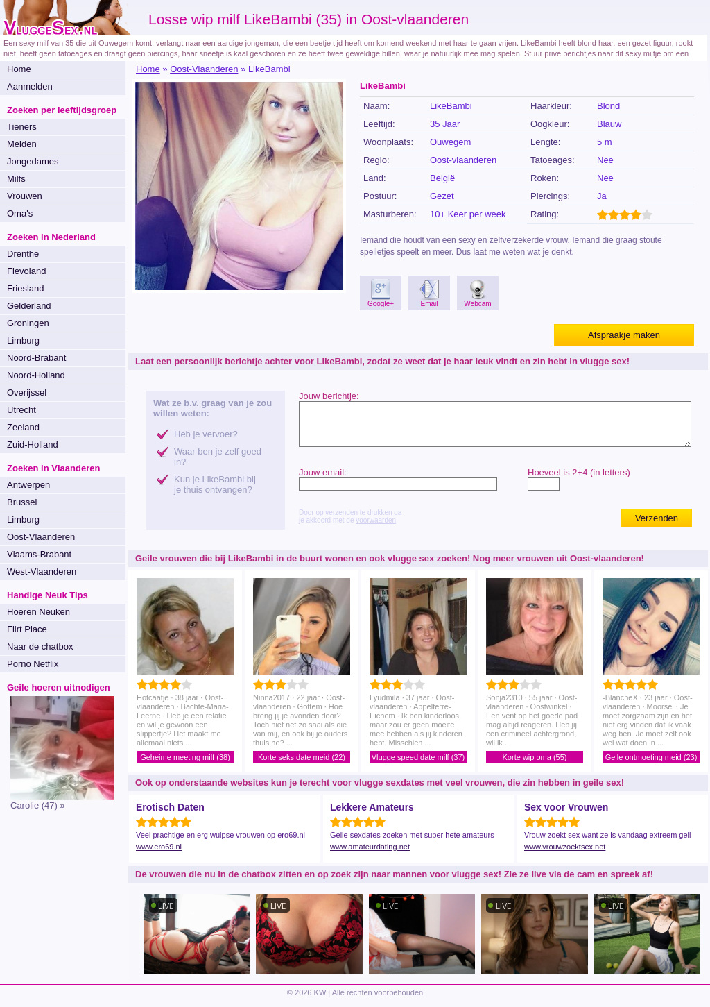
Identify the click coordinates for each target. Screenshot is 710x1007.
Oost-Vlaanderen (41, 537)
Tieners (22, 126)
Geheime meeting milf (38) (185, 757)
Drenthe (23, 253)
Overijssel (26, 392)
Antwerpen (28, 485)
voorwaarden (376, 520)
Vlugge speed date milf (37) (418, 757)
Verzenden (656, 518)
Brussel (22, 502)
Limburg (23, 340)
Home (19, 69)
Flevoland (26, 271)
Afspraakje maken (624, 335)
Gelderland (29, 306)
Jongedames (32, 161)
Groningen (28, 323)
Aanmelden (30, 86)
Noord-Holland (36, 375)
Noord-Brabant (36, 358)
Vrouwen (24, 196)
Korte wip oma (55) (535, 757)
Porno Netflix (32, 664)
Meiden (22, 144)
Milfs (16, 179)
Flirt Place (27, 629)
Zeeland (23, 427)
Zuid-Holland (32, 444)
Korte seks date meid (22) (301, 757)
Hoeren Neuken (38, 612)
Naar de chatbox (40, 646)
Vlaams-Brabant (39, 554)
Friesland (25, 288)
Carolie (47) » (37, 805)
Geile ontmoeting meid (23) (651, 757)
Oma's (20, 213)
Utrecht (21, 410)
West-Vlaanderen (41, 571)
